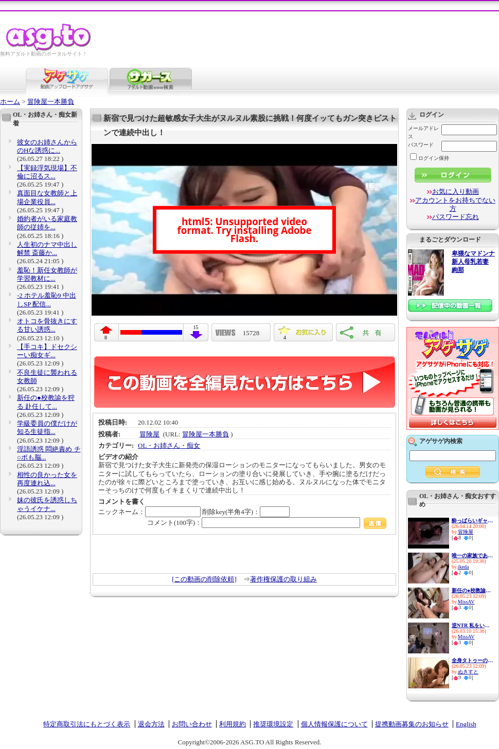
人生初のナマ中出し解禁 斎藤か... (47, 249)
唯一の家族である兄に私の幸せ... (472, 555)
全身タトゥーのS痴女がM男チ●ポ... (472, 660)
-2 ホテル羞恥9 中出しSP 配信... (46, 299)
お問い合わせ (192, 724)
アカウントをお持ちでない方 (455, 204)
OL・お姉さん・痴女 (169, 445)
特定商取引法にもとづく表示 (86, 724)
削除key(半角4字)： (246, 512)
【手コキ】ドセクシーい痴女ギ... (47, 351)
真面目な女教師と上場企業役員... (47, 197)
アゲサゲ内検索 (440, 441)
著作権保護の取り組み (283, 579)
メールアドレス (423, 132)
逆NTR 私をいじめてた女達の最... (472, 625)
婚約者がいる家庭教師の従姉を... (47, 223)
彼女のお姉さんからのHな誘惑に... (47, 146)
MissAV (466, 602)
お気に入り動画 (455, 191)
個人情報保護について (334, 724)
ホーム (10, 101)
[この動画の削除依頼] (204, 579)
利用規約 (232, 724)
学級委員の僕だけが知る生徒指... (47, 427)
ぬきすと (468, 671)
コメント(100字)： (266, 522)
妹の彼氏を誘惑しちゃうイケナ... (47, 504)
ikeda (463, 567)
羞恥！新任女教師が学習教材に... (47, 274)
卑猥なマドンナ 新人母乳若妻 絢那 (473, 262)
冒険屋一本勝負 (50, 101)
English (466, 724)
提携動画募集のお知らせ (412, 724)
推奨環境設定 (273, 724)
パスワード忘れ (455, 217)
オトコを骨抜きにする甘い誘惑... (47, 325)
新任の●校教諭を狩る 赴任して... (46, 402)
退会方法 (151, 724)
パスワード (421, 145)
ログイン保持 (429, 158)
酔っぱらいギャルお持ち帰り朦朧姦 (472, 520)
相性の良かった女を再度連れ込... (47, 479)
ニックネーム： (149, 512)
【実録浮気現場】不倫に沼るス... (47, 172)
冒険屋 (149, 434)
